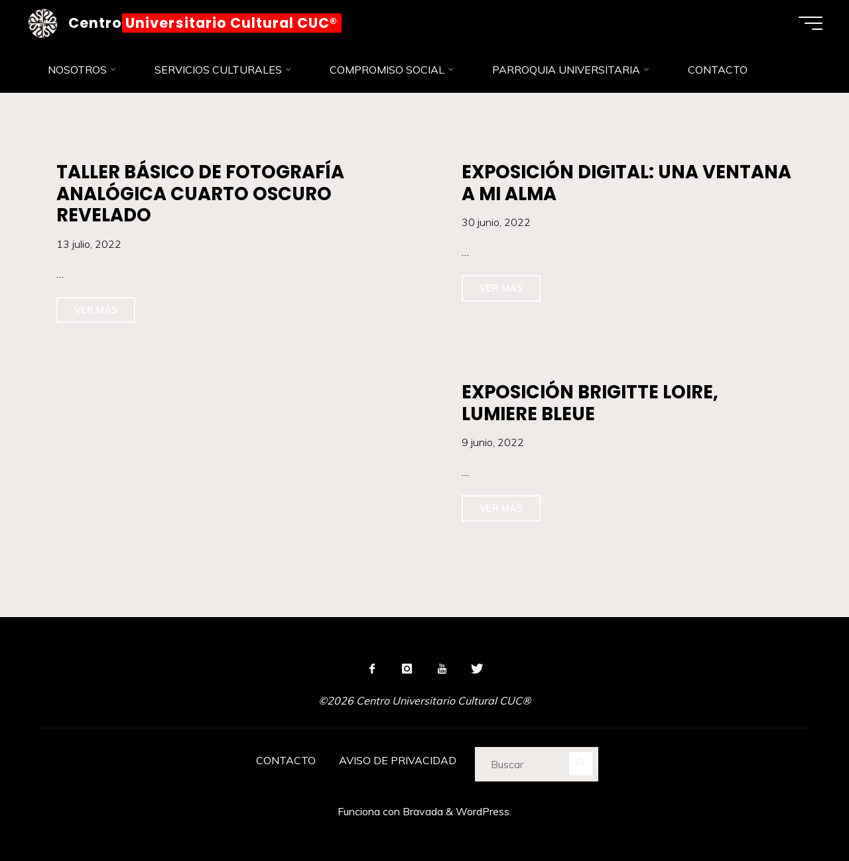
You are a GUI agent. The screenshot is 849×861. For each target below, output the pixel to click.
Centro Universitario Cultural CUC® (203, 22)
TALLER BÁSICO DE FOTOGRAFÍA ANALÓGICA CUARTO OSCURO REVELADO (200, 193)
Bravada (421, 811)
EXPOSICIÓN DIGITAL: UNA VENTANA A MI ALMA (626, 183)
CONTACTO (286, 760)
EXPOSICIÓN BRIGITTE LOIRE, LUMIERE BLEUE (590, 403)
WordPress (482, 811)
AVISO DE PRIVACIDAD (397, 760)
